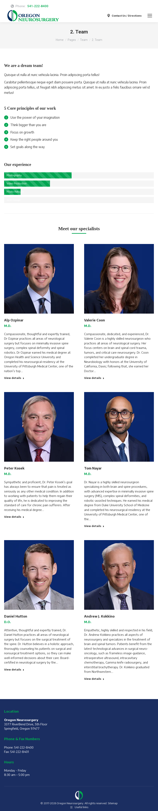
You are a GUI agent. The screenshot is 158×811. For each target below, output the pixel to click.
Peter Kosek (14, 468)
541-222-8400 (37, 6)
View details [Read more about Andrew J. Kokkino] (94, 678)
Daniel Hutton (15, 616)
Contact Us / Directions (124, 15)
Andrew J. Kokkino (99, 616)
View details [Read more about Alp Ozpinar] (14, 378)
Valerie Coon (94, 320)
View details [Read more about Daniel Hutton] (14, 669)
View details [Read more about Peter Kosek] (14, 516)
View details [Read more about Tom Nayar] (94, 526)
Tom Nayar (93, 468)
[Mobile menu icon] (150, 16)
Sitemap (113, 803)
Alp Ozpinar (13, 320)
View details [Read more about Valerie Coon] (94, 378)
